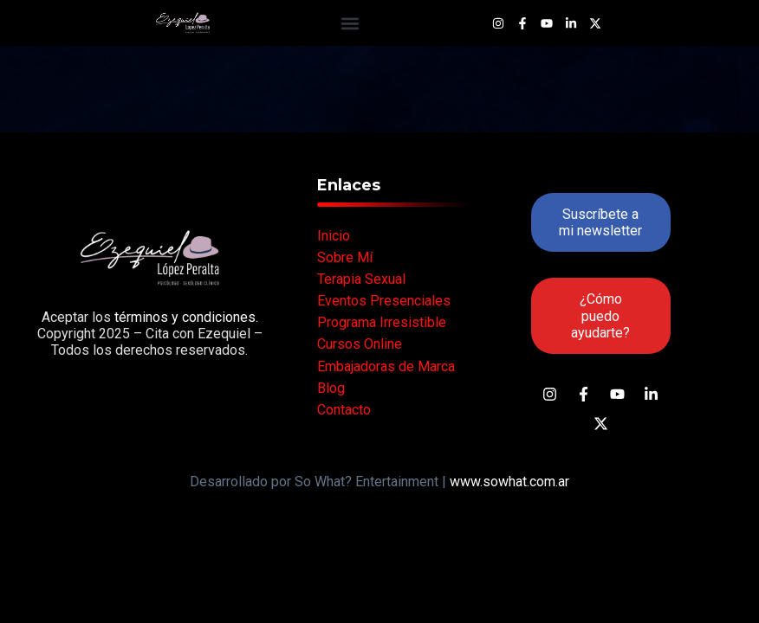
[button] (349, 23)
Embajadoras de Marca (386, 366)
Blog (331, 388)
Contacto (344, 409)
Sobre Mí (345, 257)
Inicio (333, 236)
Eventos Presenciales (384, 300)
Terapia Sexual (361, 279)
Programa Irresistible (381, 322)
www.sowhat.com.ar (509, 481)
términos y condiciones (183, 317)
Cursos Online (359, 344)
